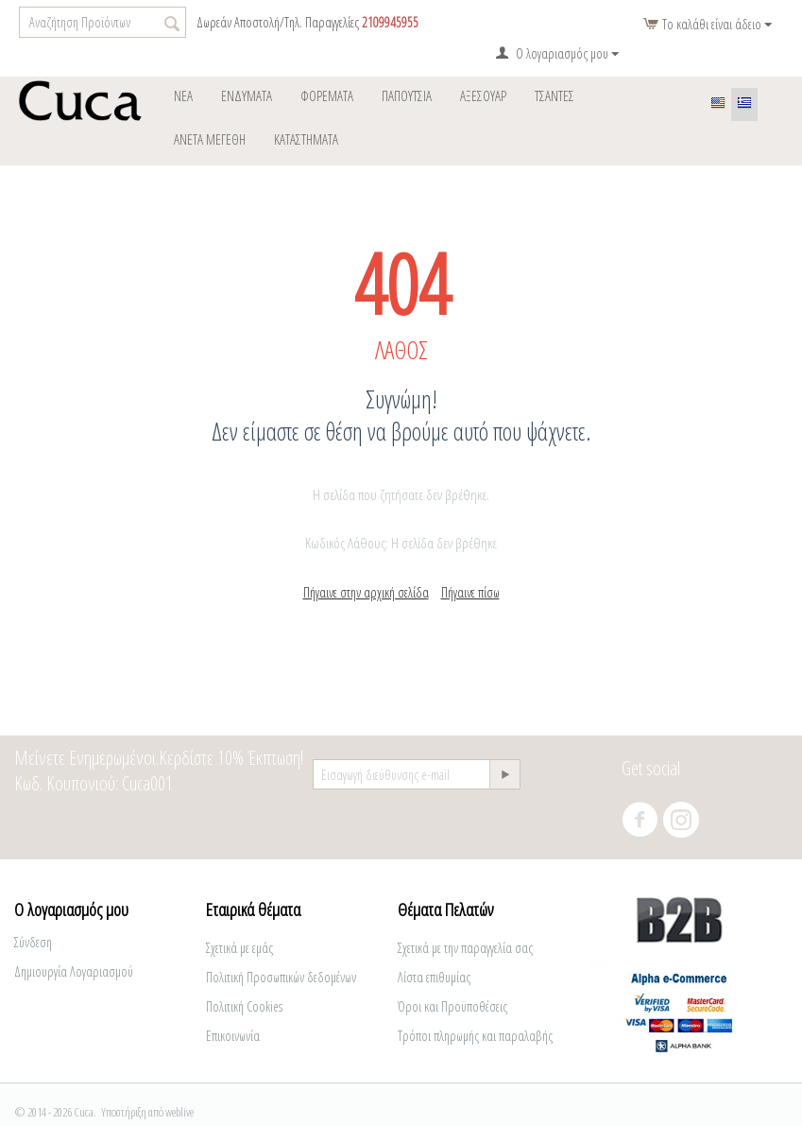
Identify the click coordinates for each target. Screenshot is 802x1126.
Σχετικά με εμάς (239, 948)
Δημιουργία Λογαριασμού (73, 971)
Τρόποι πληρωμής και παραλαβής (475, 1036)
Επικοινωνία (233, 1036)
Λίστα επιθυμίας (434, 977)
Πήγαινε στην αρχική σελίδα (366, 592)
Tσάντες (554, 95)
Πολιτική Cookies (244, 1006)
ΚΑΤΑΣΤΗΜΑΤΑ (306, 139)
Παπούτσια (407, 95)
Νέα (183, 95)
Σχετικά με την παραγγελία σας (465, 948)
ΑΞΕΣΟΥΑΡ (483, 95)
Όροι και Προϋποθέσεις (452, 1006)
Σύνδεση (33, 942)
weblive (179, 1111)
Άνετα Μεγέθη (210, 139)
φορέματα (326, 95)
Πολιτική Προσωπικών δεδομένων (281, 977)
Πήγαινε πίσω (470, 592)
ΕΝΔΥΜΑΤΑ (246, 95)
